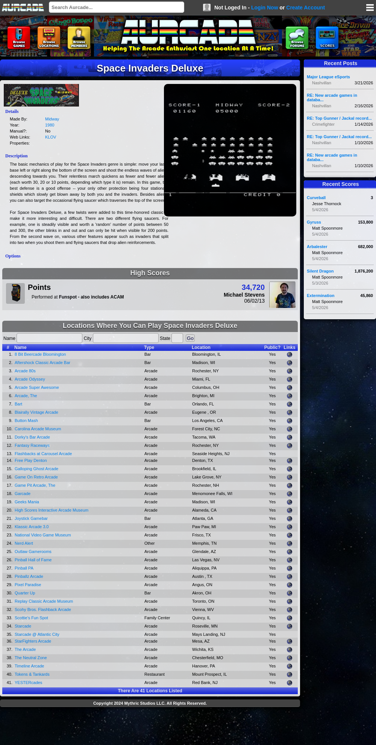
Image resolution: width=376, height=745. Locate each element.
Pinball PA (24, 568)
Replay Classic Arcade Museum (44, 601)
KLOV (50, 137)
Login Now (264, 8)
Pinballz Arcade (29, 576)
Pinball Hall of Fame (33, 560)
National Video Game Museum (43, 535)
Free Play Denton (31, 460)
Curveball (316, 197)
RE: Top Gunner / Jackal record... (339, 118)
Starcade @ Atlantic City (37, 634)
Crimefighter (323, 124)
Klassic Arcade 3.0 (32, 526)
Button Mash (26, 420)
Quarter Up (25, 593)
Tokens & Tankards (32, 674)
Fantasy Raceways (32, 445)
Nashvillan (321, 83)
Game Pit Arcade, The (35, 485)
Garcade (22, 493)
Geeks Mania (27, 502)
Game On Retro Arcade (36, 477)
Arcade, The (26, 395)
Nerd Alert (24, 543)
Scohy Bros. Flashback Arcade (43, 609)
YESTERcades (28, 682)
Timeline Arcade (29, 666)
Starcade (23, 626)
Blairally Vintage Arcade (36, 412)
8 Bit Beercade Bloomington (40, 354)
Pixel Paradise (28, 584)
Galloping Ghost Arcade (36, 468)
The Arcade (25, 649)
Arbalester (317, 246)
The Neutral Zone (31, 657)
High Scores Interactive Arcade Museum (51, 510)
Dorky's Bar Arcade (32, 437)
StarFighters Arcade (33, 641)
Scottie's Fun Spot (31, 618)
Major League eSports (328, 77)
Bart (18, 404)
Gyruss (314, 222)
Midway (52, 119)
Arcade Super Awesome (37, 387)
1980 (49, 125)
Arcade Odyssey (30, 379)
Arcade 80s (25, 371)
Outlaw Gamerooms (33, 551)
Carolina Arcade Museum (38, 429)
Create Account (305, 8)
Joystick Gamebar (31, 518)
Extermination (320, 295)
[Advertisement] (150, 727)
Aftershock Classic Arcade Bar (42, 362)
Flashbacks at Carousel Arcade (43, 453)
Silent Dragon (320, 271)
